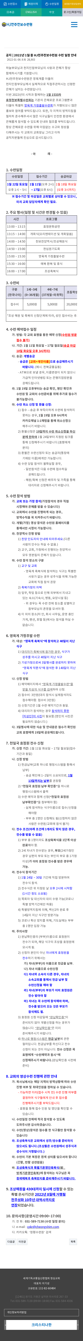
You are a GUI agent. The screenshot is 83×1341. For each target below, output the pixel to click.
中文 (51, 12)
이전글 (22, 1241)
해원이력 (31, 4)
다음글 (11, 1241)
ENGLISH (31, 12)
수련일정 (52, 4)
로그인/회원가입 (73, 12)
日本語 (10, 12)
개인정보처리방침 (16, 1312)
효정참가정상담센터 (72, 4)
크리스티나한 (42, 1325)
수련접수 (10, 4)
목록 (73, 1241)
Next (78, 1325)
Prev (5, 1325)
